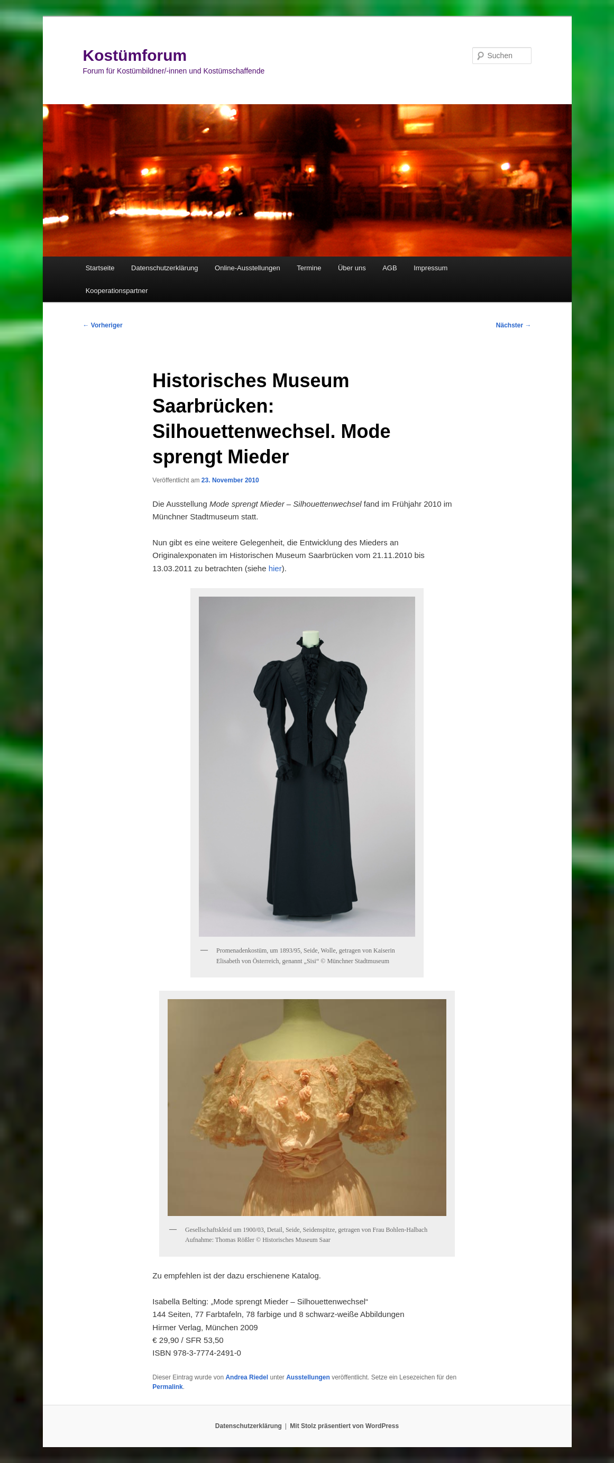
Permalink (167, 1387)
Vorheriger (103, 325)
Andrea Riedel (246, 1377)
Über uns (352, 268)
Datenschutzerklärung (164, 268)
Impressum (430, 268)
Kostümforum (135, 55)
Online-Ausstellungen (247, 268)
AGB (389, 268)
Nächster (513, 325)
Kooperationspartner (117, 291)
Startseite (100, 268)
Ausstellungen (308, 1377)
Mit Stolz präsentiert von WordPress (344, 1426)
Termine (309, 268)
